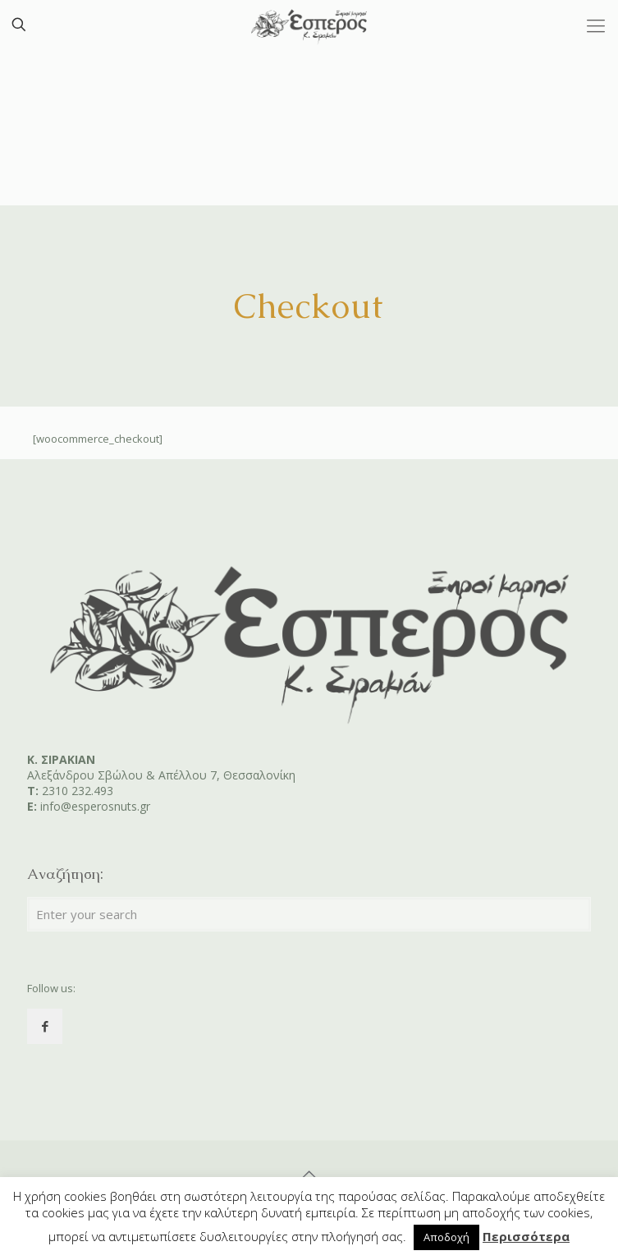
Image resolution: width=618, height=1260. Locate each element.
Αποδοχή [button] (446, 1237)
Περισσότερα (526, 1236)
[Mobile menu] (596, 25)
